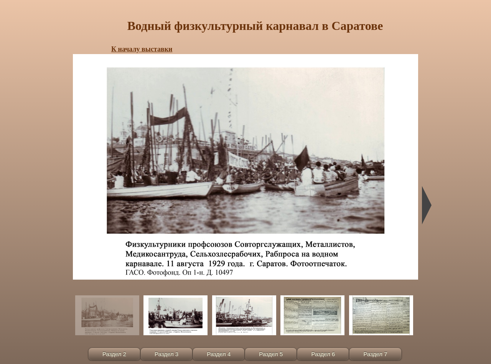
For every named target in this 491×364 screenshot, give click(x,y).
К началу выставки (141, 49)
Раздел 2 (114, 354)
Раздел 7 (375, 354)
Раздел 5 (271, 354)
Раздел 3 (166, 354)
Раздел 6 (323, 354)
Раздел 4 (219, 354)
